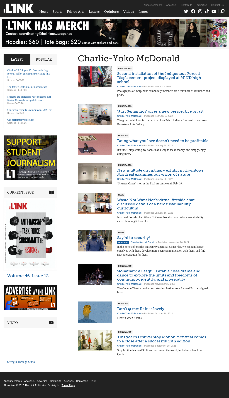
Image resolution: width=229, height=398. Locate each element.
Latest (17, 59)
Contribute (186, 5)
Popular (44, 59)
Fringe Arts (75, 12)
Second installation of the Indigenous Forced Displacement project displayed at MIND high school (159, 77)
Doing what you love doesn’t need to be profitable (162, 141)
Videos (128, 12)
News (43, 12)
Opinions (111, 12)
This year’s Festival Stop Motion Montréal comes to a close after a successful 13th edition (161, 339)
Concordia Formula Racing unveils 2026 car (29, 110)
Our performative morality (20, 119)
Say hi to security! (133, 237)
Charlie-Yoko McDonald (129, 86)
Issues (143, 12)
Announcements (153, 5)
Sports (57, 12)
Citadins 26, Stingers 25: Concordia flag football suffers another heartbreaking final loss (28, 73)
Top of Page (68, 385)
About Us (171, 5)
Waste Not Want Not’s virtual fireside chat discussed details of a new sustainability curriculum (156, 204)
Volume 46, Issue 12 (28, 275)
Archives (69, 381)
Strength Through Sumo (21, 361)
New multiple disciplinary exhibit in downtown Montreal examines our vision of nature (160, 172)
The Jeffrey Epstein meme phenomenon (27, 87)
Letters (94, 12)
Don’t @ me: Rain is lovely (140, 308)
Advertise (202, 5)
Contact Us (217, 5)
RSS (93, 381)
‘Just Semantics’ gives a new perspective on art (160, 111)
